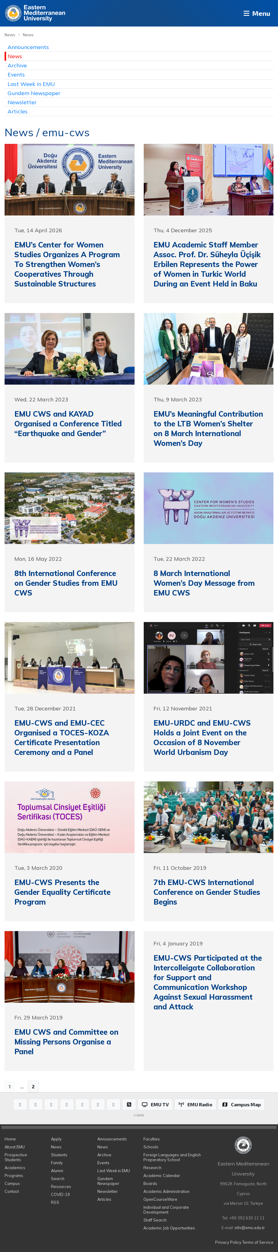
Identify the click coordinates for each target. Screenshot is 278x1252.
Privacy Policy (228, 1242)
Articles (17, 111)
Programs (14, 1175)
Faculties (151, 1138)
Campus (12, 1183)
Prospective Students (16, 1157)
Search (57, 1178)
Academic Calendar (161, 1175)
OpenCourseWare (160, 1199)
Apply (56, 1138)
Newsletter (22, 102)
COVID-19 (60, 1194)
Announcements (28, 47)
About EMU (15, 1146)
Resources (61, 1186)
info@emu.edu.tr (250, 1227)
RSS (55, 1202)
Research (152, 1167)
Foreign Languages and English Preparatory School (172, 1157)
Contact (12, 1191)
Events (16, 74)
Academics (15, 1167)
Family (57, 1162)
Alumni (57, 1170)
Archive (17, 65)
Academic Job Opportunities (169, 1227)
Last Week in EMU (31, 83)
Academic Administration (166, 1191)
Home (10, 1138)
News (10, 34)
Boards (150, 1183)
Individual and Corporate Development (166, 1210)
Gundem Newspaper (34, 93)
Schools (150, 1146)
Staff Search (155, 1220)
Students (59, 1154)
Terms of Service (257, 1242)
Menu (255, 13)
